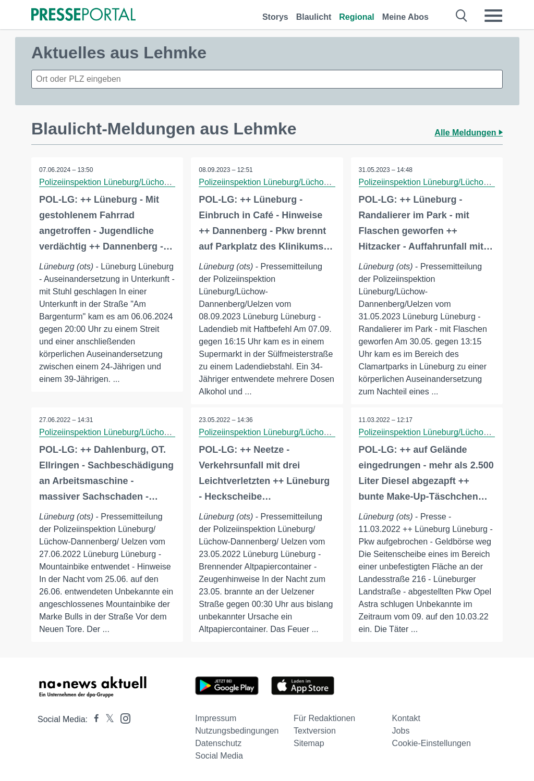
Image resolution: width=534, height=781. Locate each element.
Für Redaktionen (324, 718)
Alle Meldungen (468, 132)
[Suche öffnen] (461, 15)
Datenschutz (218, 743)
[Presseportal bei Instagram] (122, 717)
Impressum (215, 718)
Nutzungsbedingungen (236, 730)
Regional (356, 17)
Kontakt (406, 718)
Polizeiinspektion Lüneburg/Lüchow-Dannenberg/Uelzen (143, 182)
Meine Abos (405, 17)
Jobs (401, 730)
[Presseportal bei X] (106, 719)
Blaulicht (314, 17)
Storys (275, 17)
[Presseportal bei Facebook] (93, 719)
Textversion (315, 730)
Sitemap (309, 743)
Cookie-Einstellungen (431, 743)
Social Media (219, 755)
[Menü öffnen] (493, 15)
